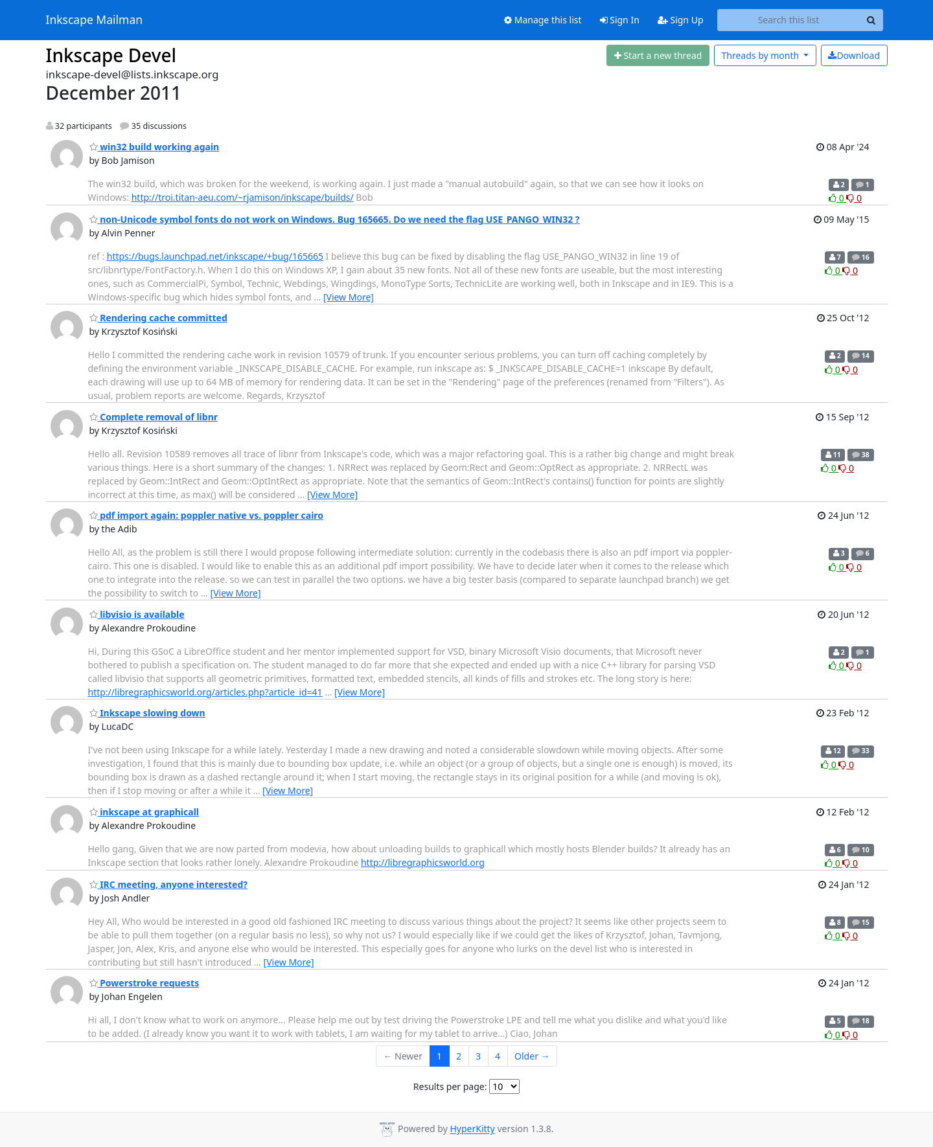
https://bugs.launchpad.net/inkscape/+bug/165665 (215, 256)
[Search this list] (788, 20)
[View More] (348, 297)
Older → (531, 1056)
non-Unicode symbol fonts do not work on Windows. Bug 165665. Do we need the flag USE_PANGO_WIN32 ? (334, 219)
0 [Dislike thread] (854, 198)
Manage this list (543, 20)
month (761, 55)
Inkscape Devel (111, 55)
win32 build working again (154, 147)
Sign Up (681, 20)
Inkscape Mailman (94, 20)
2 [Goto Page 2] (458, 1056)
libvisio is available (137, 614)
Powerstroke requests (144, 983)
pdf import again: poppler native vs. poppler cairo (206, 515)
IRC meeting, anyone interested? (168, 884)
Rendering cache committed (158, 318)
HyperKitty (472, 1129)
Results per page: (450, 1086)
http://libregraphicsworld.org (423, 862)
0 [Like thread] (837, 198)
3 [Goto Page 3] (478, 1056)
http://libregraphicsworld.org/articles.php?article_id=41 (205, 692)
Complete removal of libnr (153, 417)
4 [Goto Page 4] (497, 1056)
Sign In (619, 20)
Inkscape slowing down (147, 713)
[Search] (871, 20)
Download (854, 55)
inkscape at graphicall (144, 812)
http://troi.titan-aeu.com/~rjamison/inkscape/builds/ (243, 197)
